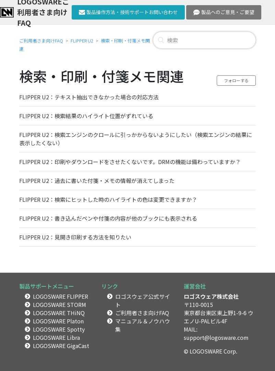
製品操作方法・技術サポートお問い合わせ (128, 12)
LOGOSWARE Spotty (59, 329)
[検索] (204, 40)
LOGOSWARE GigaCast (61, 346)
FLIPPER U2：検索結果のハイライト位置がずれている (86, 116)
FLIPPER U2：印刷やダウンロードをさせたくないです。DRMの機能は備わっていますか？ (130, 162)
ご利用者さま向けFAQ (41, 40)
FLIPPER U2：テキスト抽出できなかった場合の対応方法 (89, 97)
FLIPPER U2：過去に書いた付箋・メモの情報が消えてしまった (97, 180)
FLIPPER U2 (82, 40)
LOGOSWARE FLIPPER (60, 296)
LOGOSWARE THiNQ (59, 313)
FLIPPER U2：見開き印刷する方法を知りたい (75, 237)
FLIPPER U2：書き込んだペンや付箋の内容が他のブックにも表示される (108, 218)
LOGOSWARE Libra (56, 337)
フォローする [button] (236, 80)
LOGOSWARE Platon (58, 321)
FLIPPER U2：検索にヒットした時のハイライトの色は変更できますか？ (108, 199)
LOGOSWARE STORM (59, 304)
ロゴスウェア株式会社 (211, 296)
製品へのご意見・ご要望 (223, 12)
